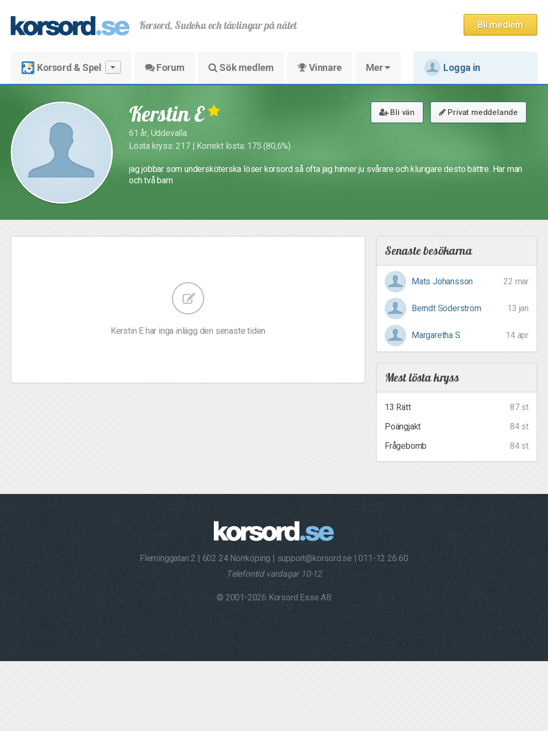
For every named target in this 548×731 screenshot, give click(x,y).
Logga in (452, 68)
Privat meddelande (478, 112)
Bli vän (397, 112)
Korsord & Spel (71, 67)
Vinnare (319, 67)
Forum (164, 67)
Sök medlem (240, 67)
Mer (378, 67)
